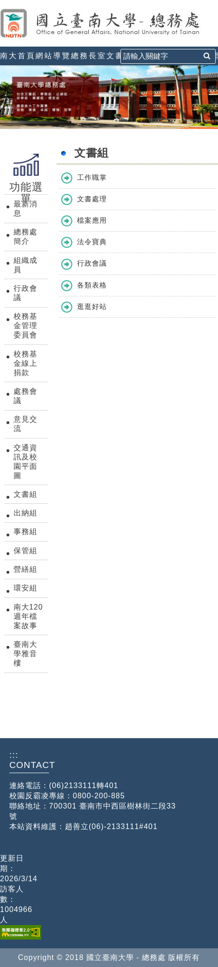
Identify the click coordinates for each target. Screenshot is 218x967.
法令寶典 (92, 242)
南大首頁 (17, 56)
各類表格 (92, 285)
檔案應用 (92, 220)
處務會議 (25, 396)
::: (3, 4)
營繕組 (25, 569)
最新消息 (25, 208)
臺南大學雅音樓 (25, 653)
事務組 (25, 531)
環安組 (25, 588)
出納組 (25, 513)
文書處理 (92, 199)
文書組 (119, 56)
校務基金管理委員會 (25, 325)
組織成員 (25, 265)
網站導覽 (53, 56)
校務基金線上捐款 (25, 363)
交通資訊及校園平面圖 (25, 462)
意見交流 (25, 423)
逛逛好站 (92, 306)
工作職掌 (92, 177)
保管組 (25, 551)
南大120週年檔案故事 (28, 616)
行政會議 (25, 293)
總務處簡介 (25, 236)
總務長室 (88, 56)
